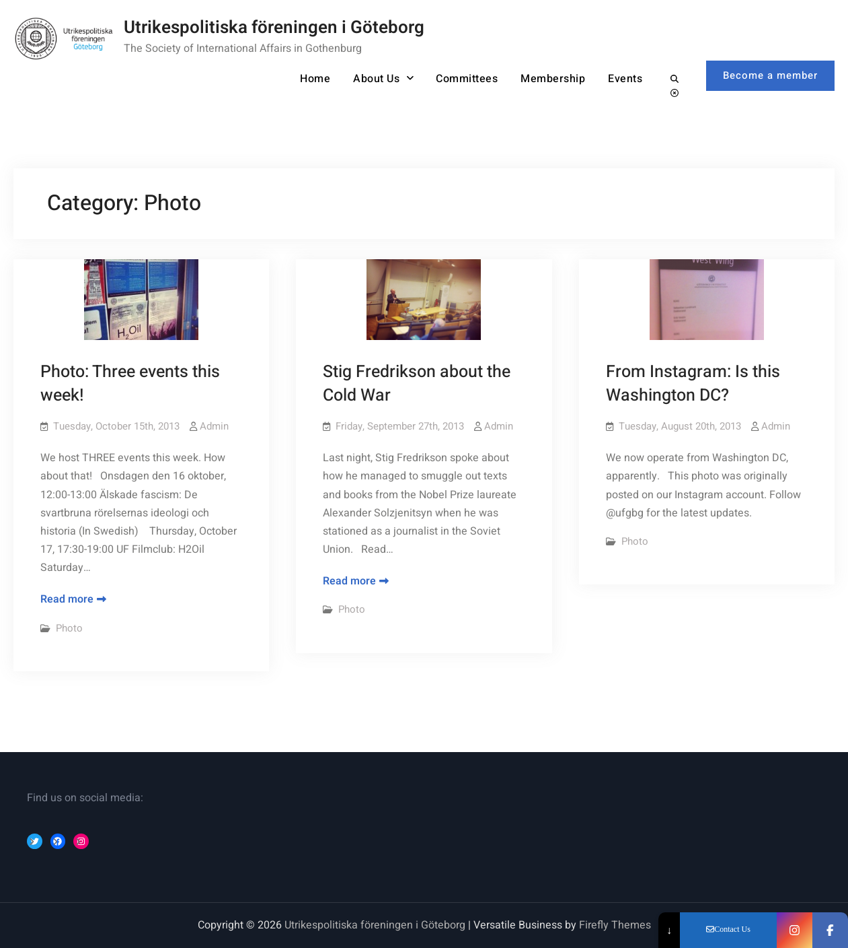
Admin (214, 426)
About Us (376, 79)
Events (625, 79)
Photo (69, 628)
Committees (467, 79)
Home (315, 79)
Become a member (770, 75)
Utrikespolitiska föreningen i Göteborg (274, 27)
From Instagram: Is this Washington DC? (693, 384)
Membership (553, 79)
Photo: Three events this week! (130, 384)
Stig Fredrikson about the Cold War (416, 384)
